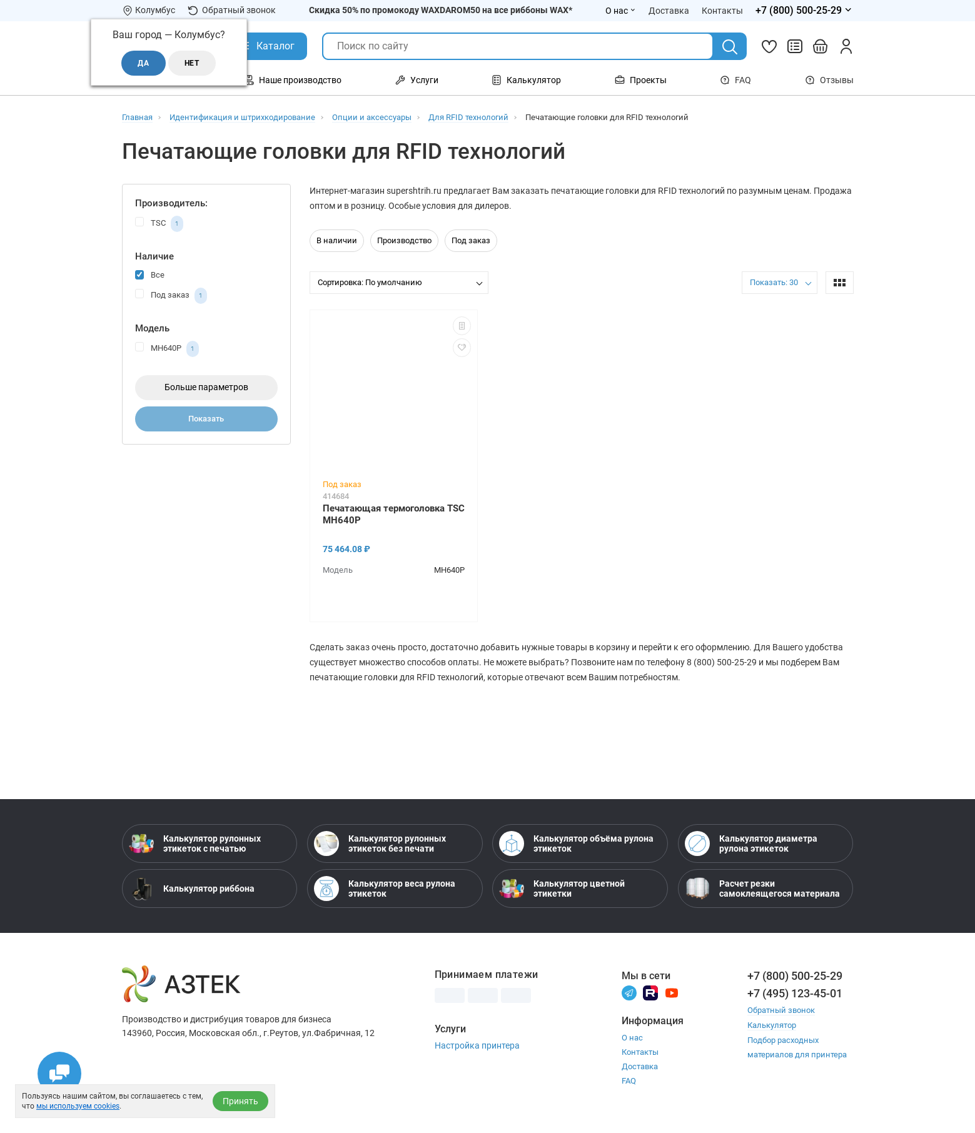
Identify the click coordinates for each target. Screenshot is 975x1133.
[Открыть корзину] (820, 46)
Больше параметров (206, 387)
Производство (404, 240)
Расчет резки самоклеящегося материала (762, 888)
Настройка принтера (477, 1045)
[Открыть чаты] (59, 1073)
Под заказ (171, 296)
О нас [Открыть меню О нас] (620, 11)
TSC (159, 224)
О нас (632, 1037)
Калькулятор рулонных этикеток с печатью (195, 843)
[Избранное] (769, 46)
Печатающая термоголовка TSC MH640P (394, 514)
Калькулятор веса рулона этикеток (384, 888)
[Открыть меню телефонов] (804, 10)
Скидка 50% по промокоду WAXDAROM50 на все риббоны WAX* (440, 10)
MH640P (167, 349)
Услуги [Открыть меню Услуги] (416, 80)
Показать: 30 (774, 282)
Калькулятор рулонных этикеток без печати (380, 843)
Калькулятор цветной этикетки (562, 888)
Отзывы (829, 80)
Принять (240, 1101)
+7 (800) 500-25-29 (794, 975)
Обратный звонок (232, 10)
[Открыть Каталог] (266, 46)
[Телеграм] (629, 992)
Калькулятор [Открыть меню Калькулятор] (526, 80)
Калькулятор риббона (192, 888)
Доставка (640, 1066)
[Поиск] (729, 46)
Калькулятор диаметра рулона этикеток (751, 843)
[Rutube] (650, 992)
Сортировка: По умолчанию (370, 282)
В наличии (336, 240)
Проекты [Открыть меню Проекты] (641, 80)
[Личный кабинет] (846, 46)
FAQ (735, 80)
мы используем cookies (77, 1106)
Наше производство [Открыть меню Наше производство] (292, 80)
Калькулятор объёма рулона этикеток (576, 843)
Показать (206, 418)
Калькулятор (771, 1024)
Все (149, 274)
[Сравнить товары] (794, 46)
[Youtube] (671, 992)
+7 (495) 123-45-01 (794, 993)
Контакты (640, 1052)
